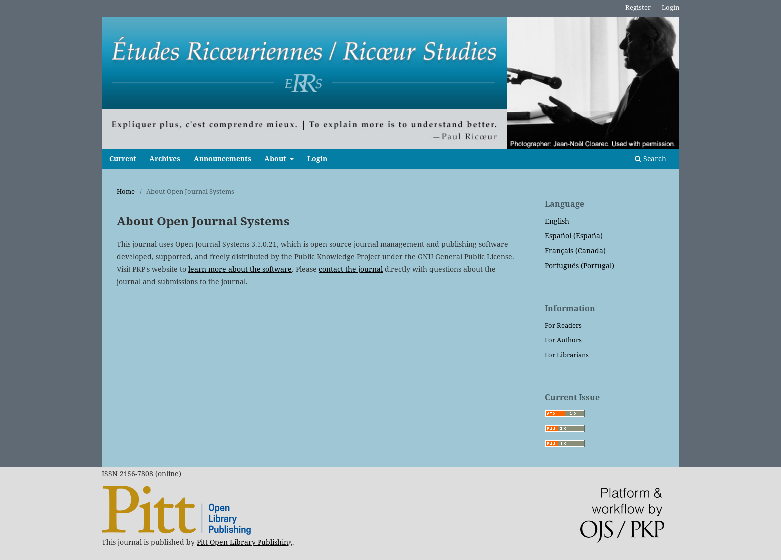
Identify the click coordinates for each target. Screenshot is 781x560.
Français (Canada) (575, 250)
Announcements (222, 158)
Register (638, 7)
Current (122, 158)
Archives (164, 158)
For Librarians (567, 354)
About (276, 158)
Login (317, 158)
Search (650, 158)
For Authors (563, 340)
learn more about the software (240, 269)
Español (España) (574, 235)
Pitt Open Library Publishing (244, 542)
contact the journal (351, 269)
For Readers (563, 325)
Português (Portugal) (579, 265)
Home (126, 191)
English (557, 220)
